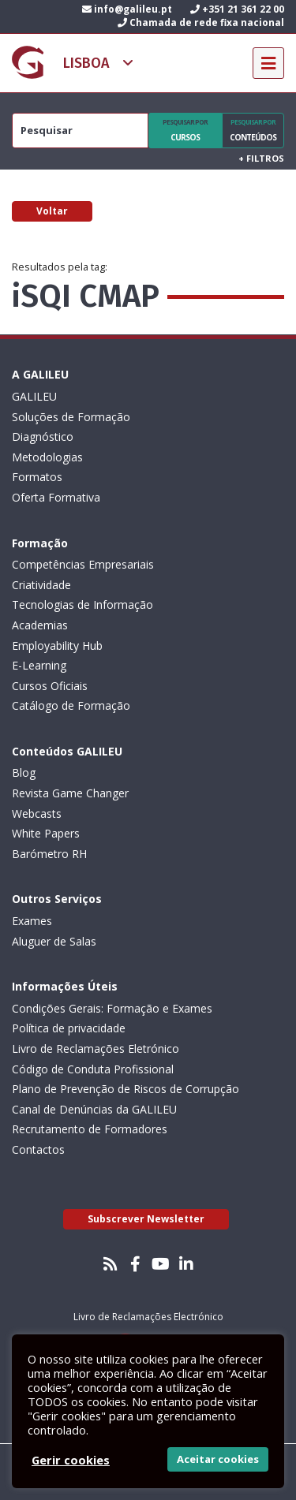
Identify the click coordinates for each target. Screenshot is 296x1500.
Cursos (185, 130)
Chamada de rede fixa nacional (201, 22)
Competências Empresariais (83, 564)
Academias (40, 625)
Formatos (37, 476)
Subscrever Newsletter (146, 1219)
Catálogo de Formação (71, 705)
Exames (32, 920)
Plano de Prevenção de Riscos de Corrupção (125, 1088)
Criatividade (41, 584)
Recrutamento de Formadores (89, 1128)
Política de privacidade (69, 1028)
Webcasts (37, 813)
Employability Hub (57, 645)
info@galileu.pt (127, 9)
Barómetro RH (49, 853)
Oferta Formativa (56, 497)
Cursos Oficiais (50, 685)
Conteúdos (253, 130)
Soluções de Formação (71, 416)
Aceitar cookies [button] (218, 1459)
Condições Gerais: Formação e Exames (112, 1008)
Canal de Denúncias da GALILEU (94, 1109)
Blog (24, 772)
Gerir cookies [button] (71, 1460)
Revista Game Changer (70, 792)
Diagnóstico (42, 436)
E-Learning (39, 665)
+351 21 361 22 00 (237, 9)
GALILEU (34, 396)
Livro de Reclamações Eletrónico (95, 1048)
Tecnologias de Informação (82, 604)
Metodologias (47, 457)
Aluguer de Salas (54, 941)
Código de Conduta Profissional (93, 1069)
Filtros (261, 158)
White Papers (46, 833)
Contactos (38, 1149)
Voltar (52, 211)
